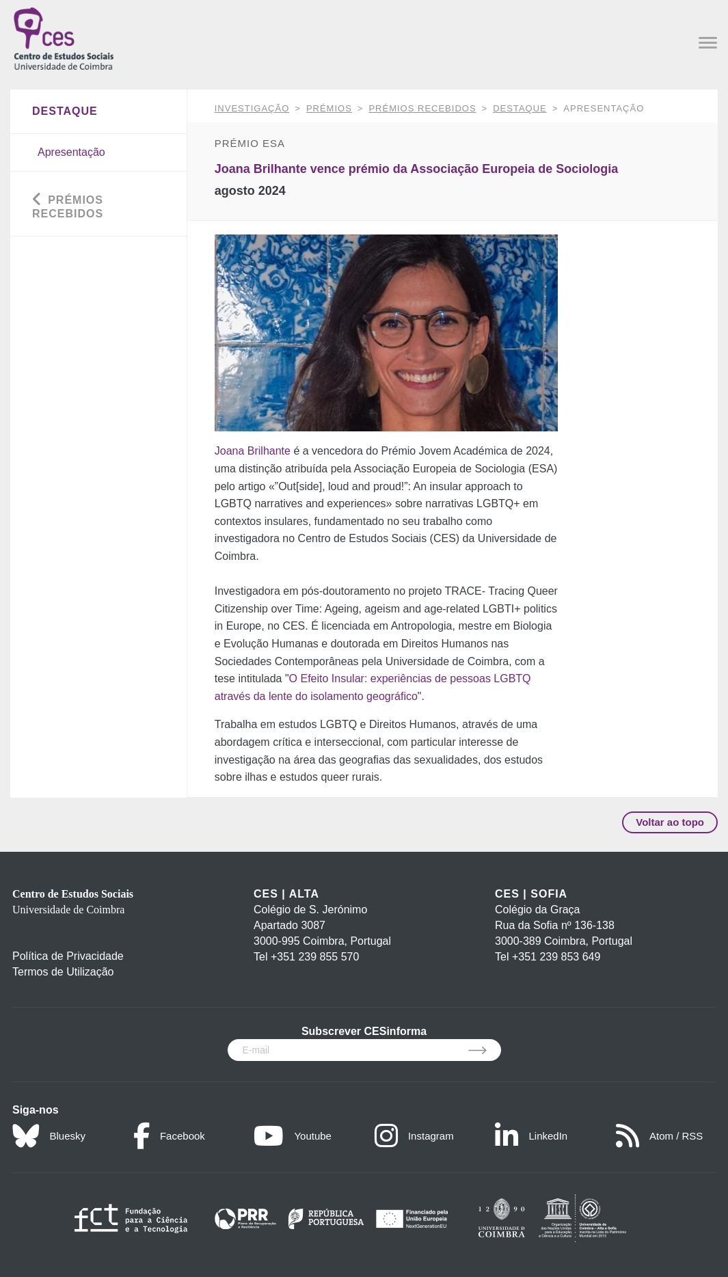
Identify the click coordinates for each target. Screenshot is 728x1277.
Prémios (329, 108)
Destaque (520, 108)
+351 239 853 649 (556, 957)
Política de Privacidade (68, 956)
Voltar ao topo (670, 822)
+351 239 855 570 (315, 957)
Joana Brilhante (253, 451)
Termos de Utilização (63, 972)
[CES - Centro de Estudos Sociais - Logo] (63, 37)
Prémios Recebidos (422, 108)
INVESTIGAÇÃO (252, 108)
